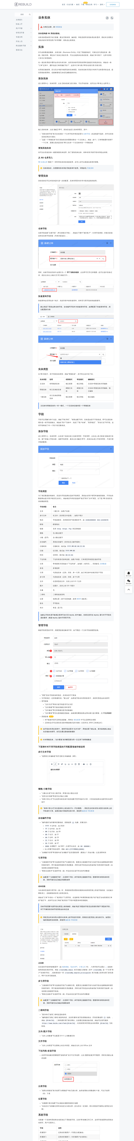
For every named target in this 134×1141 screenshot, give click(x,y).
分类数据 (103, 564)
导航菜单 (90, 168)
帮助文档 (89, 4)
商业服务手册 (21, 46)
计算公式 (82, 967)
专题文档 (19, 37)
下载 (82, 3)
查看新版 (58, 27)
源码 (101, 4)
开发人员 (19, 41)
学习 (95, 4)
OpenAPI (73, 967)
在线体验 (113, 4)
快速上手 (19, 24)
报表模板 (65, 967)
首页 (63, 4)
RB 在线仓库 (43, 162)
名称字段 (86, 134)
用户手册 (19, 28)
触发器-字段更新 (88, 811)
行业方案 (70, 4)
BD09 (79, 599)
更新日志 (19, 50)
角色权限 (77, 720)
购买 (78, 4)
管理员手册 (20, 33)
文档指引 (19, 20)
